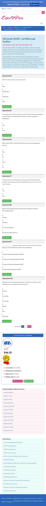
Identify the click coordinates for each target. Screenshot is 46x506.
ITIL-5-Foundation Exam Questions (12, 442)
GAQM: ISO (16, 27)
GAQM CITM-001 (8, 410)
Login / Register (7, 8)
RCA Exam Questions (9, 473)
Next (29, 326)
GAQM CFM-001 (7, 423)
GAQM (9, 27)
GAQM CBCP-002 (8, 420)
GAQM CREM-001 (8, 403)
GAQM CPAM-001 (8, 427)
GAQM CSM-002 (8, 413)
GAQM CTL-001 (7, 396)
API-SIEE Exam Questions (10, 484)
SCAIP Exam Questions (9, 446)
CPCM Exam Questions (9, 470)
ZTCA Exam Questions (9, 490)
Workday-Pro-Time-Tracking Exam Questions (15, 487)
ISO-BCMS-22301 (26, 27)
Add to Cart (18, 381)
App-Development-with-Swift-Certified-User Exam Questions (20, 463)
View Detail (28, 381)
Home (4, 27)
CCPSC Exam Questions (9, 452)
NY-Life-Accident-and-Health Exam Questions (15, 456)
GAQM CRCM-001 (8, 416)
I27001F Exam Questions (10, 477)
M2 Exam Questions (8, 459)
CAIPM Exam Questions (9, 466)
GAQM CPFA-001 (8, 430)
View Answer (6, 106)
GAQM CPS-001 (7, 399)
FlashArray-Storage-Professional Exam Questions (16, 480)
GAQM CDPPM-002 (8, 406)
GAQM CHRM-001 (8, 392)
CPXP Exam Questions (9, 449)
